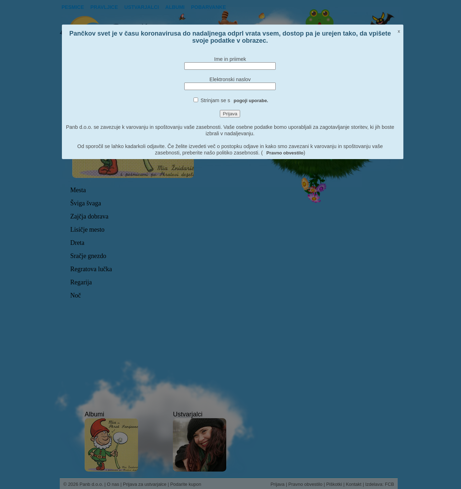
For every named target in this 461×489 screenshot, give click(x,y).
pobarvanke (208, 7)
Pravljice (104, 7)
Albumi (175, 7)
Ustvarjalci (141, 7)
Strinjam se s (234, 100)
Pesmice (73, 7)
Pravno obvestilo (284, 153)
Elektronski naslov (230, 79)
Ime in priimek (230, 59)
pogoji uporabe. (251, 100)
